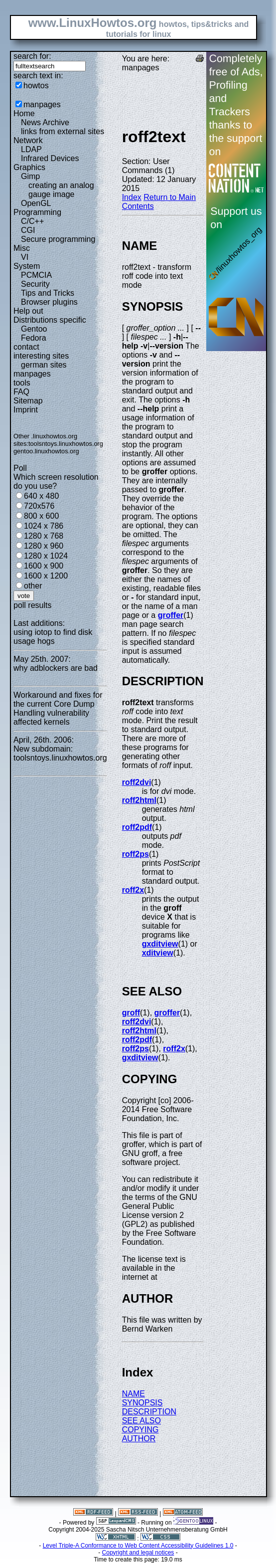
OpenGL (36, 203)
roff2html (139, 800)
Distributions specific (49, 320)
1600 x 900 (43, 566)
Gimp (30, 176)
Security (35, 284)
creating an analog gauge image (61, 189)
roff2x (133, 890)
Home (24, 113)
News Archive (45, 122)
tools (21, 383)
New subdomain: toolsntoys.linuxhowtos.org (60, 753)
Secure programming (58, 239)
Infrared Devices (50, 158)
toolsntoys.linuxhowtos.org (65, 443)
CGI (28, 230)
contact (26, 347)
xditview (157, 953)
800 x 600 (41, 516)
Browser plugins (49, 302)
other (33, 586)
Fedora (33, 338)
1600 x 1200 (46, 576)
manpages (42, 104)
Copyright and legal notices (138, 1552)
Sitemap (28, 400)
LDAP (31, 149)
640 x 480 (41, 496)
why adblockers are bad (55, 668)
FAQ (21, 392)
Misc (21, 248)
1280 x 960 (43, 546)
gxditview (160, 944)
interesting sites (41, 356)
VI (24, 257)
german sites (44, 365)
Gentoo (34, 329)
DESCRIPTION (149, 1411)
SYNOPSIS (142, 1402)
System (26, 266)
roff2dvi (136, 782)
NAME (133, 1393)
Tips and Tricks (47, 293)
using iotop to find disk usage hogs (52, 636)
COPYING (140, 1429)
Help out (28, 311)
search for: (32, 56)
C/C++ (32, 221)
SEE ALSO (141, 1420)
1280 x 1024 (46, 556)
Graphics (29, 167)
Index (131, 197)
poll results (32, 605)
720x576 (39, 506)
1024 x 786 (43, 526)
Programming (37, 212)
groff (131, 1012)
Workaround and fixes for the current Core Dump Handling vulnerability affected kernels (57, 708)
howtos (36, 85)
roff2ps (135, 854)
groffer (171, 615)
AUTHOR (139, 1438)
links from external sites (62, 131)
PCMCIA (36, 275)
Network (28, 140)
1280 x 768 (43, 536)
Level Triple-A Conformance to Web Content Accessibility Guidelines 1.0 (138, 1545)
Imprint (25, 409)
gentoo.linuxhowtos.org (46, 451)
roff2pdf (137, 827)
